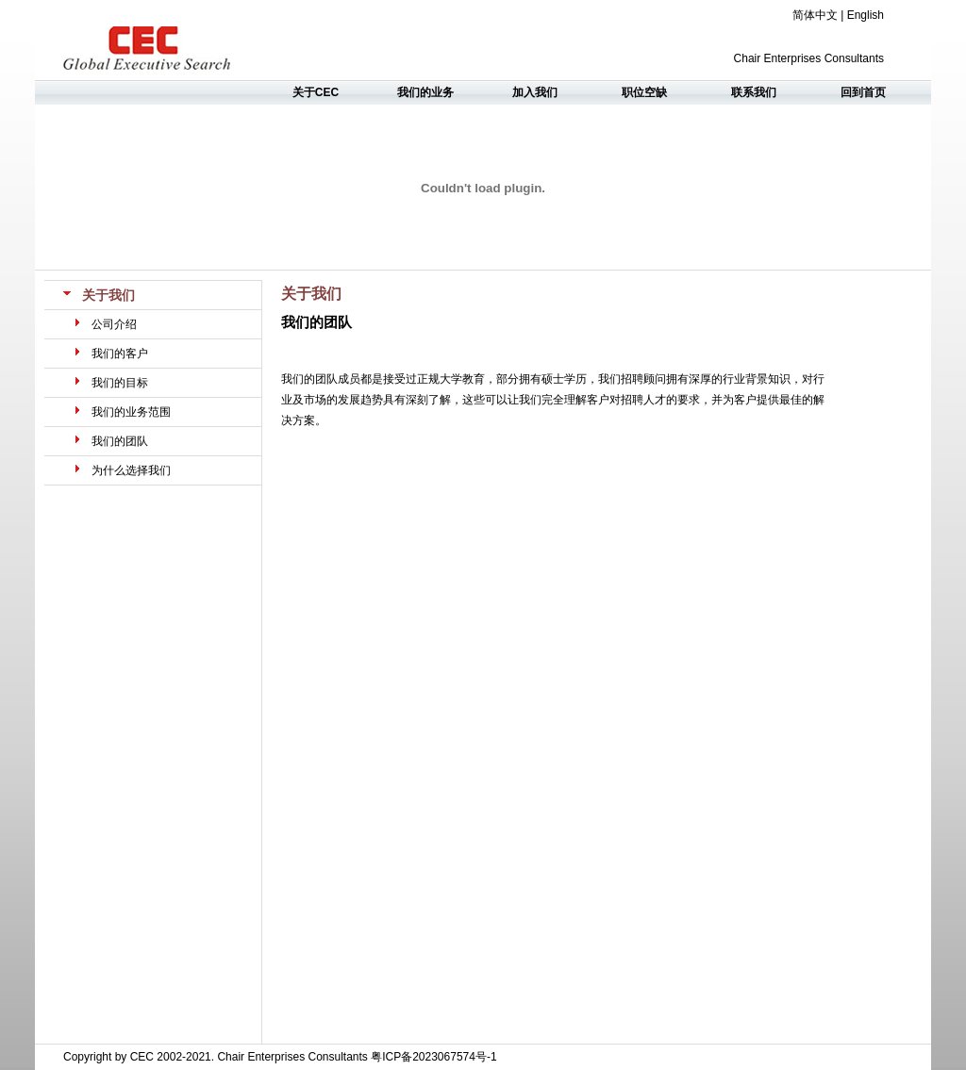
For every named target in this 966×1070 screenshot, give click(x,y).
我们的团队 (120, 441)
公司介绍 (114, 324)
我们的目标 (120, 382)
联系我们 (753, 92)
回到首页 (863, 92)
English (865, 15)
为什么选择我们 (131, 470)
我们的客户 (120, 353)
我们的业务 (425, 92)
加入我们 (535, 92)
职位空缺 (644, 92)
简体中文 (815, 15)
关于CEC (315, 92)
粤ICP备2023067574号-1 (433, 1056)
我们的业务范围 (131, 412)
